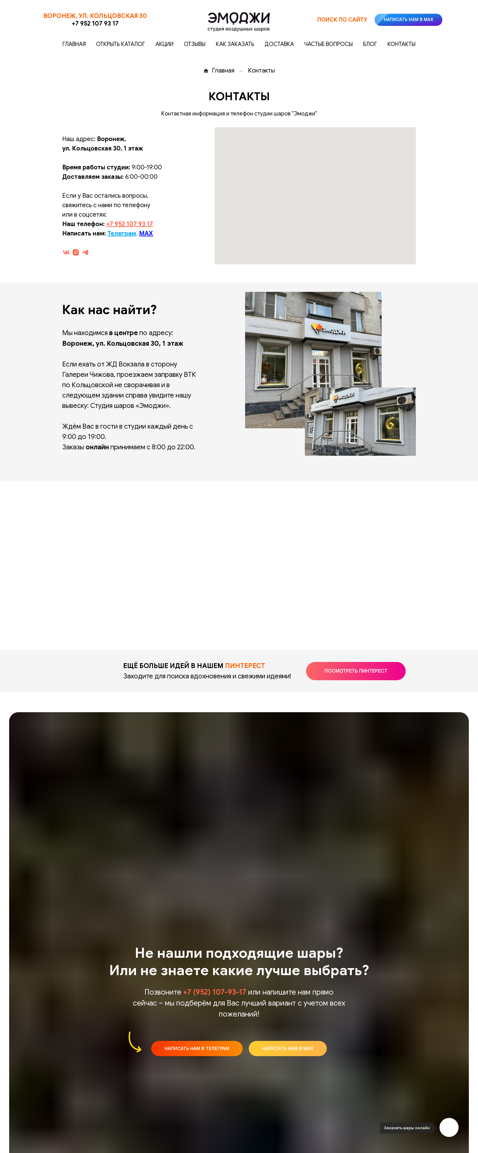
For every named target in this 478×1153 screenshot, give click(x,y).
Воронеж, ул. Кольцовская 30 (95, 16)
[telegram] (85, 252)
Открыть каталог (120, 44)
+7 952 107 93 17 (95, 23)
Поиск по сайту (342, 19)
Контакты (401, 44)
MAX (146, 233)
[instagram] (76, 252)
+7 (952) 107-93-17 (214, 992)
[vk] (66, 252)
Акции (164, 44)
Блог (370, 44)
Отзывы (194, 44)
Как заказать (235, 44)
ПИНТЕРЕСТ (245, 666)
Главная (74, 44)
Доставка (279, 44)
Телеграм (121, 233)
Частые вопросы (328, 44)
